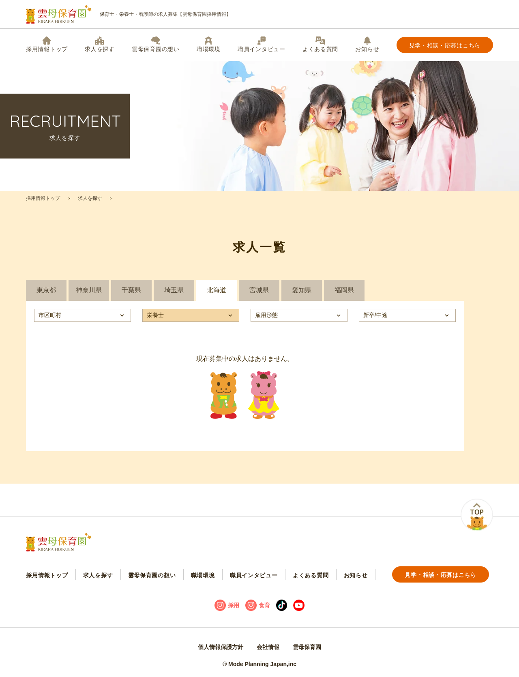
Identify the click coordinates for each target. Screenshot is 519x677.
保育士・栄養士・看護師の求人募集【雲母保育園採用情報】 (128, 14)
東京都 (46, 290)
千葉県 (131, 290)
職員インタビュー (261, 44)
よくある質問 (320, 44)
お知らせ (367, 44)
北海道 (216, 290)
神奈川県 (89, 290)
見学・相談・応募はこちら (444, 45)
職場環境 (209, 44)
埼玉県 (174, 290)
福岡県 (344, 290)
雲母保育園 (307, 647)
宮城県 (259, 290)
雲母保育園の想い (156, 44)
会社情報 (268, 647)
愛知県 (301, 290)
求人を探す (100, 44)
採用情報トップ (47, 44)
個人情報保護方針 (220, 647)
